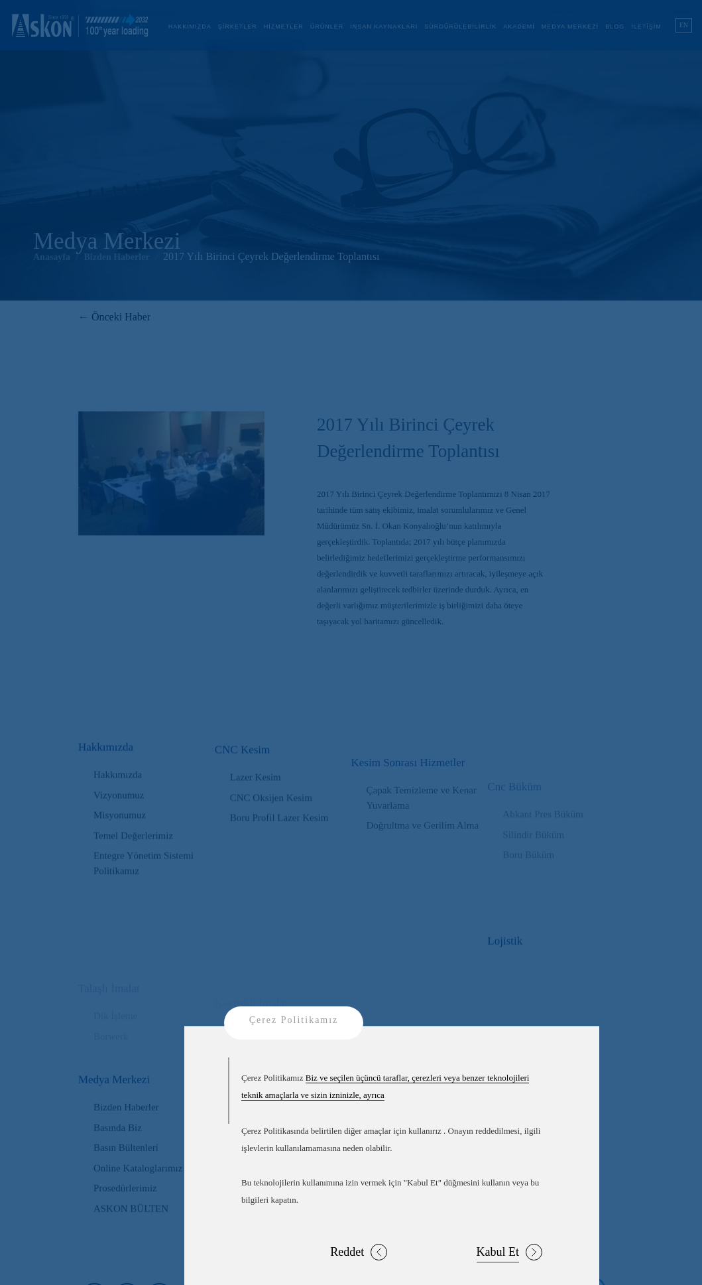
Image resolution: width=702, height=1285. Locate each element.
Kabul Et (510, 1252)
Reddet (358, 1252)
